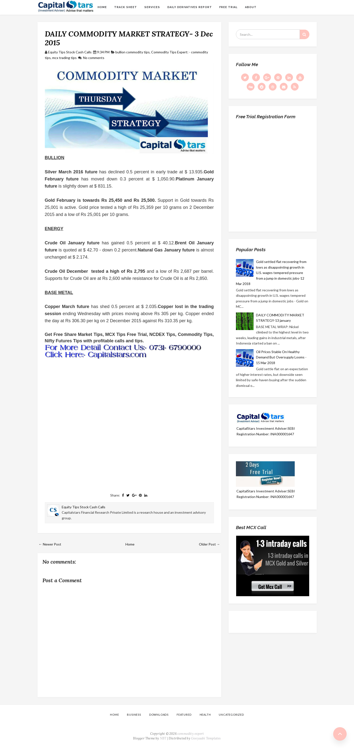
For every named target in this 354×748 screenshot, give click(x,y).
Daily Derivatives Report (189, 7)
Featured (184, 714)
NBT (163, 738)
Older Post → (209, 544)
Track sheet (125, 7)
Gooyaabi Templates (206, 738)
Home (102, 7)
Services (152, 7)
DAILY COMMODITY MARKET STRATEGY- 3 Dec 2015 (129, 38)
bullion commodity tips (132, 52)
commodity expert (190, 734)
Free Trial (228, 7)
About (250, 7)
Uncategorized (231, 714)
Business (134, 714)
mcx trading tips (64, 58)
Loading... (272, 174)
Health (205, 714)
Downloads (159, 714)
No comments (93, 58)
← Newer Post (50, 544)
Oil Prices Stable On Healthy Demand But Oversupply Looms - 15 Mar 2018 (281, 357)
